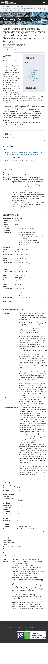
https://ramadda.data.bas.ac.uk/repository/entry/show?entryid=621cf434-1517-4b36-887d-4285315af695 (25, 153)
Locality (31, 77)
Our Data (9, 7)
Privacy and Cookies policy (25, 627)
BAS (2, 7)
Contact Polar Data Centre (9, 627)
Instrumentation (34, 78)
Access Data (32, 67)
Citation (31, 65)
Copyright (37, 627)
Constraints (32, 69)
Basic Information (34, 71)
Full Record (8, 50)
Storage (31, 80)
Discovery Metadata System (23, 7)
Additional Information (32, 74)
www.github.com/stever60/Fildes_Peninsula (21, 160)
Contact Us (18, 50)
